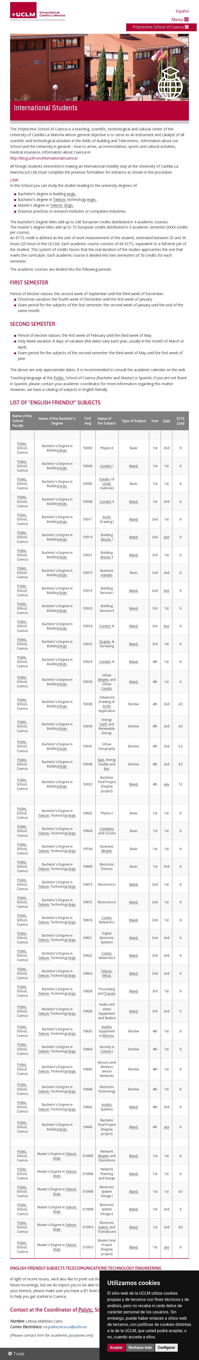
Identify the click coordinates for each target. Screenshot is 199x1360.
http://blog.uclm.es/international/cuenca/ (44, 158)
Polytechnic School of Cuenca (161, 26)
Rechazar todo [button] (140, 1347)
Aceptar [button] (116, 1347)
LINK (14, 179)
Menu (180, 19)
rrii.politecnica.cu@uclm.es (65, 1326)
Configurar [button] (166, 1347)
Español (182, 11)
